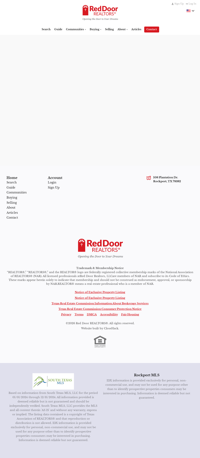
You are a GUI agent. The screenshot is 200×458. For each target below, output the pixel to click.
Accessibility (109, 313)
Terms (79, 313)
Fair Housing (130, 313)
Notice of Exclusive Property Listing (100, 291)
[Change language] (190, 11)
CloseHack (111, 327)
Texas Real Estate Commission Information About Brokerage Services (100, 302)
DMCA (92, 313)
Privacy (66, 313)
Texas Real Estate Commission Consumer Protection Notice (100, 308)
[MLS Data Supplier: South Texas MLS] (53, 380)
